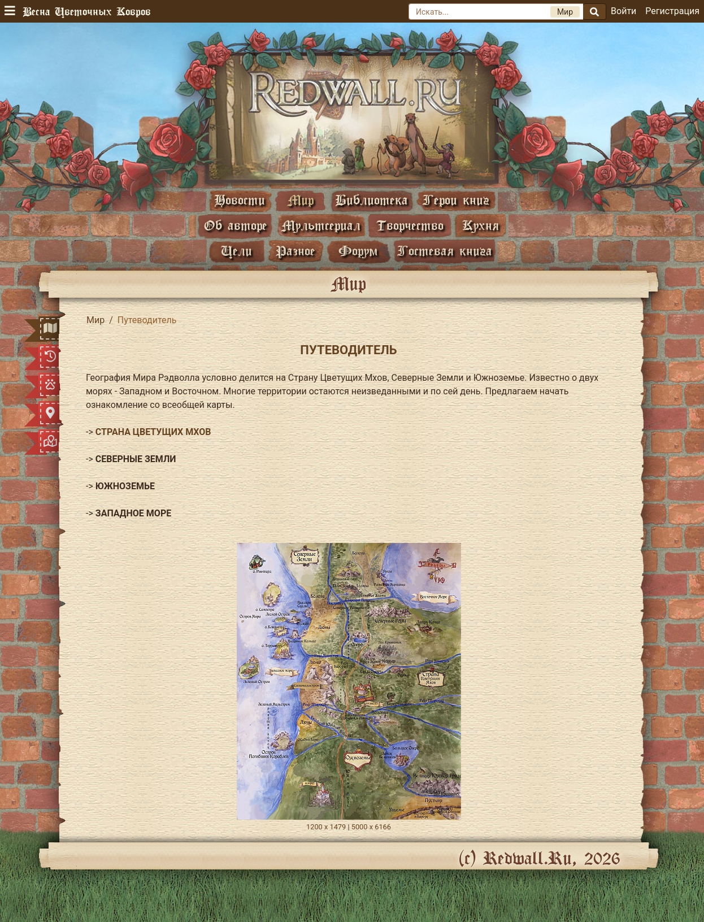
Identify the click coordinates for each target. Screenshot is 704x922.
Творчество (410, 225)
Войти (623, 11)
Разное (295, 250)
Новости (239, 199)
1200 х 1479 (326, 827)
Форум (358, 250)
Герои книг (456, 199)
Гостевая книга (444, 250)
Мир (301, 199)
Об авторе (235, 225)
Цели (236, 250)
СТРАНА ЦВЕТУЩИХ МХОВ (153, 432)
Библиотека (371, 199)
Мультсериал (320, 225)
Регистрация (672, 11)
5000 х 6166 (371, 827)
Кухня (480, 225)
